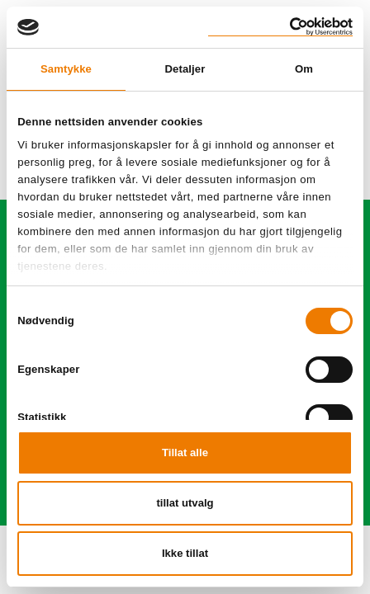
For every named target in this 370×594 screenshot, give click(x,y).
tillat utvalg (184, 503)
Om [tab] (304, 69)
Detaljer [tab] (185, 69)
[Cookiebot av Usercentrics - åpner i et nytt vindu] (280, 26)
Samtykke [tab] (66, 69)
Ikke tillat (185, 553)
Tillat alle (185, 452)
